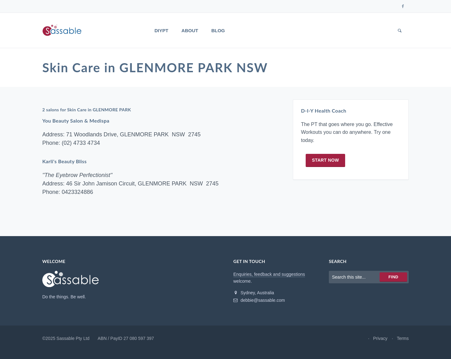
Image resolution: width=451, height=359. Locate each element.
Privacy (380, 338)
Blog (218, 30)
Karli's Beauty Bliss (64, 161)
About (189, 30)
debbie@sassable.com (259, 300)
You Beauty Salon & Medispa (75, 121)
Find (393, 277)
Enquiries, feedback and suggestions (269, 274)
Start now (325, 160)
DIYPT (161, 30)
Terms (403, 338)
